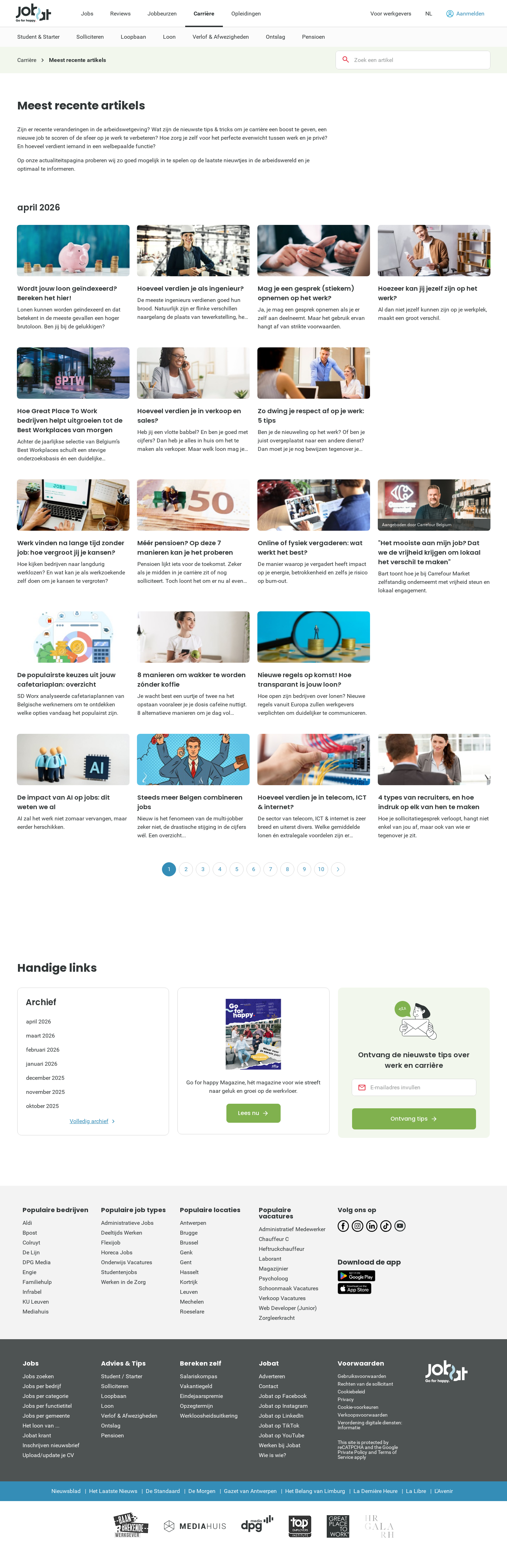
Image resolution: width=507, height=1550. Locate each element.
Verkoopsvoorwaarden (363, 1415)
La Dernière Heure (375, 1491)
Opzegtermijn (196, 1406)
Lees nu (248, 1113)
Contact (268, 1386)
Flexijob (110, 1242)
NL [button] (428, 13)
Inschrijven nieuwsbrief (51, 1445)
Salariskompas (198, 1376)
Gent (186, 1262)
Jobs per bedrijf (42, 1386)
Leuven (189, 1291)
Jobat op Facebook (283, 1396)
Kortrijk (189, 1282)
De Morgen (201, 1491)
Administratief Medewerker (292, 1229)
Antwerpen (193, 1223)
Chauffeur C (274, 1239)
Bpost (30, 1232)
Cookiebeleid (351, 1391)
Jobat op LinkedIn (281, 1415)
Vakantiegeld (196, 1386)
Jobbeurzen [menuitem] (162, 13)
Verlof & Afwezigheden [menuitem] (221, 36)
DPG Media (37, 1262)
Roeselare (192, 1311)
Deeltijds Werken (121, 1232)
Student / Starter (121, 1376)
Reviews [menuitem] (120, 13)
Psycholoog (273, 1278)
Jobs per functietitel (47, 1406)
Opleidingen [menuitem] (246, 13)
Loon (107, 1406)
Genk (186, 1252)
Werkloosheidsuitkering (209, 1415)
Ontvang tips (409, 1119)
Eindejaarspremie (201, 1396)
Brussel (189, 1242)
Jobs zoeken (38, 1376)
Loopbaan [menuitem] (133, 36)
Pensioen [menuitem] (313, 36)
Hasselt (189, 1272)
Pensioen (112, 1435)
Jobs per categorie (45, 1396)
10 (321, 869)
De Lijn (31, 1252)
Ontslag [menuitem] (275, 36)
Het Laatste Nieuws (113, 1491)
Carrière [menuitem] (204, 13)
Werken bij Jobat (279, 1445)
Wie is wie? (272, 1455)
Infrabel (32, 1291)
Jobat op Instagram (283, 1406)
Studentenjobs (119, 1272)
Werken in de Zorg (123, 1282)
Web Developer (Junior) (288, 1308)
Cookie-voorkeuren (358, 1407)
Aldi (27, 1223)
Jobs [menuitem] (87, 13)
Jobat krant (37, 1435)
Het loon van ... (41, 1425)
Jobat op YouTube (281, 1435)
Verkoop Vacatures (282, 1298)
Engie (29, 1272)
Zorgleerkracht (277, 1318)
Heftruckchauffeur (281, 1249)
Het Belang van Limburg (315, 1491)
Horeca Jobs (116, 1252)
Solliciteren (115, 1386)
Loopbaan (113, 1396)
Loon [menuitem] (169, 36)
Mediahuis (36, 1311)
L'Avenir (443, 1491)
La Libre (416, 1491)
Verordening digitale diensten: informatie (370, 1425)
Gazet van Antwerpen (250, 1491)
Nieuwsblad (66, 1491)
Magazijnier (273, 1268)
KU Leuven (36, 1301)
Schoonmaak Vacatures (288, 1288)
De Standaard (163, 1491)
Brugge (189, 1232)
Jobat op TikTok (279, 1425)
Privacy (346, 1399)
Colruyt (31, 1242)
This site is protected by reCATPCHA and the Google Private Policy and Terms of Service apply (368, 1449)
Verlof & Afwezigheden (129, 1415)
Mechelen (192, 1301)
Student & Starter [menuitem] (38, 36)
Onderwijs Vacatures (126, 1262)
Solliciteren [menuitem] (90, 36)
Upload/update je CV (48, 1455)
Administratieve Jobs (127, 1223)
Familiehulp (37, 1282)
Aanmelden (465, 13)
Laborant (270, 1258)
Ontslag (110, 1425)
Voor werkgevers (390, 13)
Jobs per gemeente (46, 1415)
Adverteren (272, 1376)
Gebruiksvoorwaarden (362, 1376)
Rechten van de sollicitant (365, 1384)
